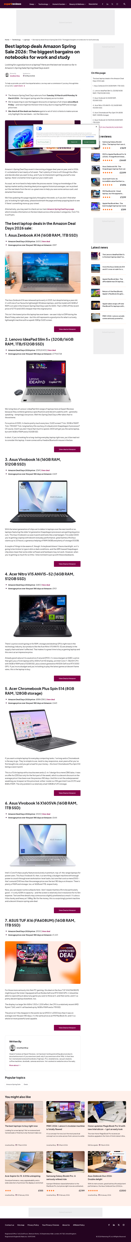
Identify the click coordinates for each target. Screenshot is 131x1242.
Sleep (31, 4)
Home (7, 40)
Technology (43, 4)
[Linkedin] (107, 4)
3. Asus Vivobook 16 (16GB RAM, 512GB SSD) (104, 99)
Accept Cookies (89, 142)
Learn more (18, 86)
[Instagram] (117, 4)
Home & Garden (59, 4)
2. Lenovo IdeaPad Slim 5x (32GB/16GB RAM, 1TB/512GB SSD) (108, 92)
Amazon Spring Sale (13, 1084)
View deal (46, 241)
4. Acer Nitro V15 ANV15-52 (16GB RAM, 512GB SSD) (107, 106)
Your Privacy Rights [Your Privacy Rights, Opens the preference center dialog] (43, 142)
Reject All (74, 142)
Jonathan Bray (15, 76)
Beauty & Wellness (76, 4)
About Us (66, 1225)
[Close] (96, 126)
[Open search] (124, 4)
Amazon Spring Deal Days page (60, 209)
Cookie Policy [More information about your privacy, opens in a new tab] (90, 136)
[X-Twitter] (112, 4)
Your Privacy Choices (50, 1225)
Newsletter (93, 4)
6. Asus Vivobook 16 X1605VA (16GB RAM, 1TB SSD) (108, 121)
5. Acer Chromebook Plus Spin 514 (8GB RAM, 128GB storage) (108, 114)
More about (14, 1065)
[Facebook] (102, 4)
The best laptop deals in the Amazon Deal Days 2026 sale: (108, 79)
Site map (20, 1225)
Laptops (27, 40)
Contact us (9, 1225)
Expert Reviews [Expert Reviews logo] (11, 4)
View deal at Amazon (67, 329)
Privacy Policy (33, 1225)
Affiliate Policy (79, 1225)
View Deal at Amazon (67, 564)
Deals (26, 1084)
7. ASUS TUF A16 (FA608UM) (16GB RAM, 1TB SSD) (108, 128)
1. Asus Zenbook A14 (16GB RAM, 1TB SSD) (108, 86)
